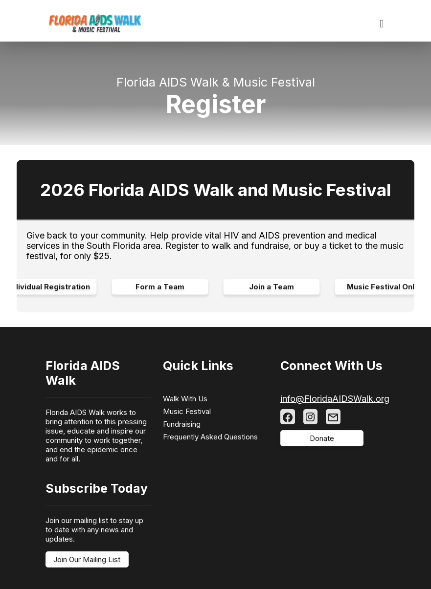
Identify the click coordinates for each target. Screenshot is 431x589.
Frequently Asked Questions (210, 436)
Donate (322, 438)
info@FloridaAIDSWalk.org (334, 398)
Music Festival (187, 411)
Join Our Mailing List (86, 559)
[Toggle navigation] (381, 24)
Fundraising (182, 424)
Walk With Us (185, 398)
